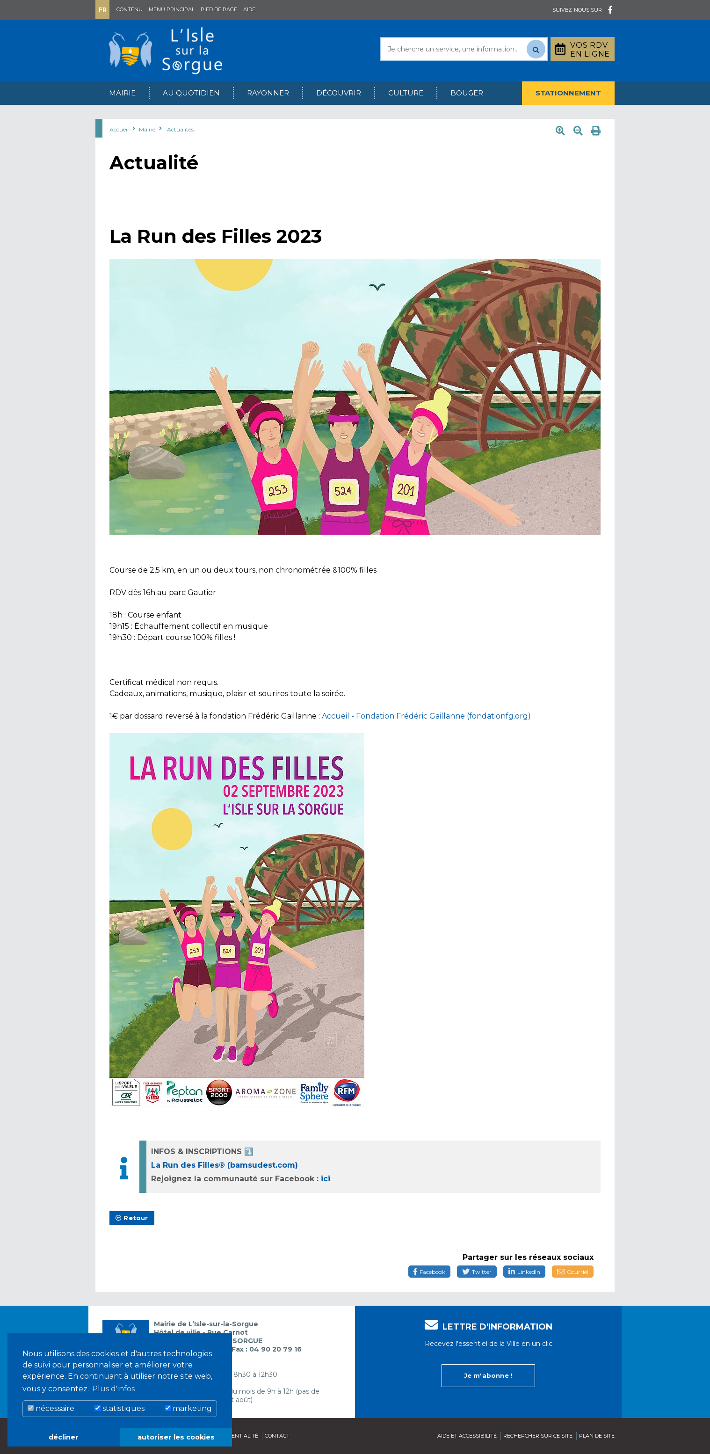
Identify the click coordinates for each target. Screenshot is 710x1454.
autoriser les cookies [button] (176, 1437)
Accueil (119, 129)
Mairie (122, 92)
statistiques (119, 1408)
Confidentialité (235, 1435)
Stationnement (568, 92)
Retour (132, 1217)
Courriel (572, 1271)
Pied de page (219, 9)
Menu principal (172, 9)
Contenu (129, 9)
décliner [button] (64, 1437)
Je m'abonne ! (488, 1375)
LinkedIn (524, 1271)
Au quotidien (191, 92)
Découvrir (338, 92)
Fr (103, 9)
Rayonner (268, 92)
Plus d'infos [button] (113, 1388)
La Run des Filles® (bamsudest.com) (224, 1165)
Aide (249, 9)
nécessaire (51, 1408)
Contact (277, 1435)
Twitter (477, 1271)
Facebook (429, 1271)
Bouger (466, 92)
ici (325, 1178)
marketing (188, 1408)
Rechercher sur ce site (537, 1435)
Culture (405, 92)
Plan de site (597, 1435)
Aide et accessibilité (467, 1435)
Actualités (180, 129)
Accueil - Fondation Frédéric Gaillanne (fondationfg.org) (426, 716)
